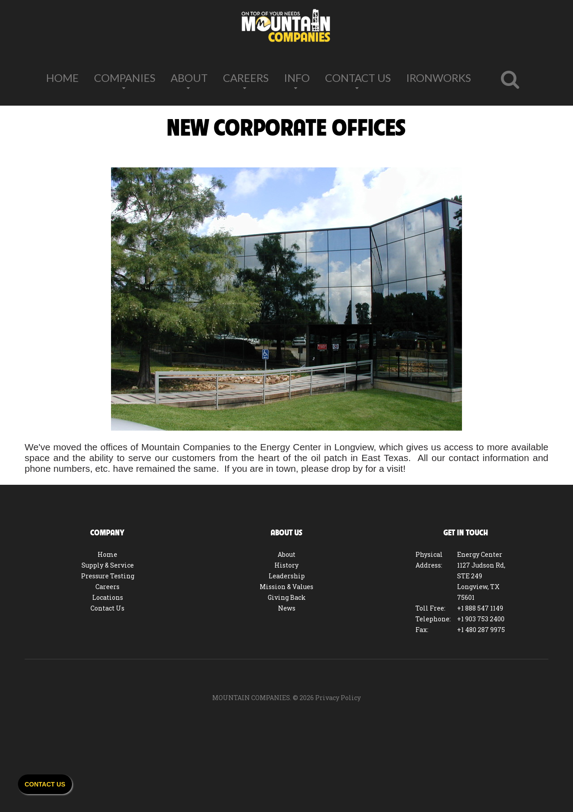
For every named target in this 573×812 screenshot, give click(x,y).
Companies (124, 77)
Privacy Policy (338, 697)
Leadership (287, 576)
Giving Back (287, 597)
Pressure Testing (107, 576)
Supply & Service (107, 565)
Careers (246, 77)
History (286, 565)
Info (297, 77)
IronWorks (438, 77)
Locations (107, 597)
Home (62, 77)
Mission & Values (286, 586)
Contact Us (358, 77)
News (286, 608)
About (189, 77)
